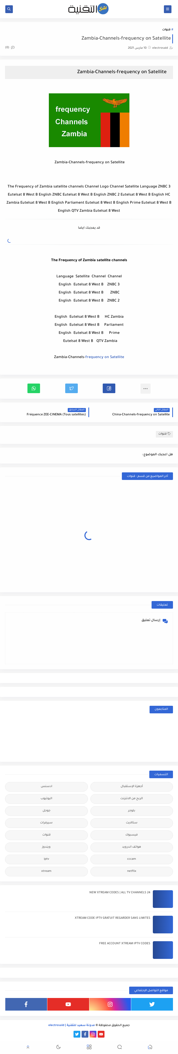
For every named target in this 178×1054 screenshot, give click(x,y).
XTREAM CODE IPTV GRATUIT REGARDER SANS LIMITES (112, 918)
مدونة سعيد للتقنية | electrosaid (71, 1025)
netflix (131, 871)
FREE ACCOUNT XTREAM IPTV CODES (124, 943)
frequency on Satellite (104, 358)
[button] (109, 388)
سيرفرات (46, 823)
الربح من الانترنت (131, 798)
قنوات (166, 30)
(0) (10, 47)
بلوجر (131, 811)
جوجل (46, 811)
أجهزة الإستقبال (132, 786)
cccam (131, 859)
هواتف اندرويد (131, 847)
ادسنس (46, 786)
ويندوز (46, 847)
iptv (46, 859)
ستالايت (131, 823)
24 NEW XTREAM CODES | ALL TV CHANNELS (119, 893)
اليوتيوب (46, 798)
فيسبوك (131, 835)
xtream (46, 871)
